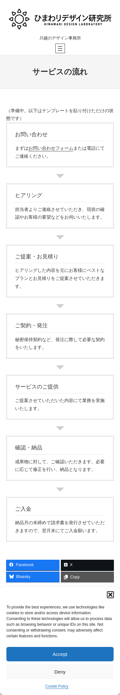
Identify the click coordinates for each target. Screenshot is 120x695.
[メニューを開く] (60, 48)
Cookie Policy (56, 686)
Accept (60, 654)
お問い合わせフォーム (50, 148)
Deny (60, 671)
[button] (110, 594)
